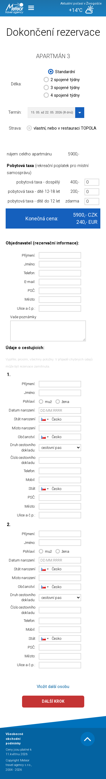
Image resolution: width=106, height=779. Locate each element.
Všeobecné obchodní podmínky (14, 738)
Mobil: (30, 480)
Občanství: (26, 437)
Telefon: (29, 273)
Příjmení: (28, 255)
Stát (32, 488)
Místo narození (23, 428)
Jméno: (29, 264)
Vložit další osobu (53, 686)
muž (45, 402)
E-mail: (29, 282)
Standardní (61, 72)
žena (62, 402)
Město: (30, 299)
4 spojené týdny (62, 96)
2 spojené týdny (62, 80)
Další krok (53, 701)
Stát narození (24, 419)
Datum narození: (22, 410)
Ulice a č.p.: (26, 308)
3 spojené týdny (62, 88)
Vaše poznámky (23, 317)
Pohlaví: (29, 401)
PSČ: (31, 290)
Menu (31, 8)
